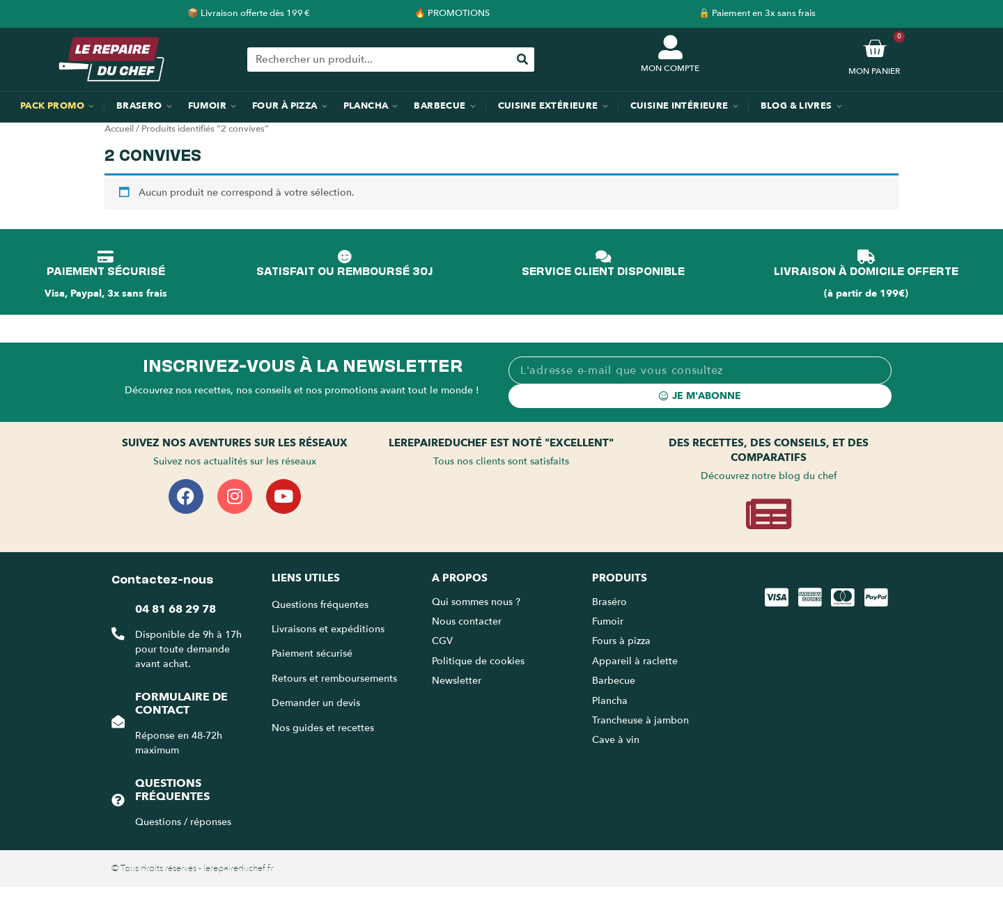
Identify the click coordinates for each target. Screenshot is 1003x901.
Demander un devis (316, 703)
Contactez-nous (162, 578)
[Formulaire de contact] (117, 721)
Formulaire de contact (180, 703)
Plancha (610, 700)
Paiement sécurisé (312, 653)
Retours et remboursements (334, 678)
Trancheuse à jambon (640, 720)
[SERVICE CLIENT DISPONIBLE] (603, 257)
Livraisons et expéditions (328, 629)
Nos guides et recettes (323, 728)
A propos (460, 578)
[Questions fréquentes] (117, 800)
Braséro (609, 602)
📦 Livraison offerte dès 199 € (248, 13)
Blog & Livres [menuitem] (796, 106)
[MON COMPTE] (670, 47)
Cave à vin (615, 739)
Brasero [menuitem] (139, 106)
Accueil (119, 129)
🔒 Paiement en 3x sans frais (757, 13)
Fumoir (607, 621)
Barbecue (613, 680)
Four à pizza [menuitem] (285, 106)
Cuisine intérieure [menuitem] (679, 106)
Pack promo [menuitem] (52, 106)
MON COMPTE (670, 68)
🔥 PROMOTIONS (452, 13)
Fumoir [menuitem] (207, 106)
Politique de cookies (478, 661)
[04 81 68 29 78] (117, 634)
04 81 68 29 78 (174, 609)
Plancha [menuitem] (366, 106)
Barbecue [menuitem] (439, 106)
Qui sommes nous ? (477, 602)
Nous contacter (467, 621)
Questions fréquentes (171, 790)
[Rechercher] (522, 59)
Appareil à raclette (636, 661)
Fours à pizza (621, 641)
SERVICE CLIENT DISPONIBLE (603, 270)
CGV (442, 641)
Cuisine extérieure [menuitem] (548, 106)
